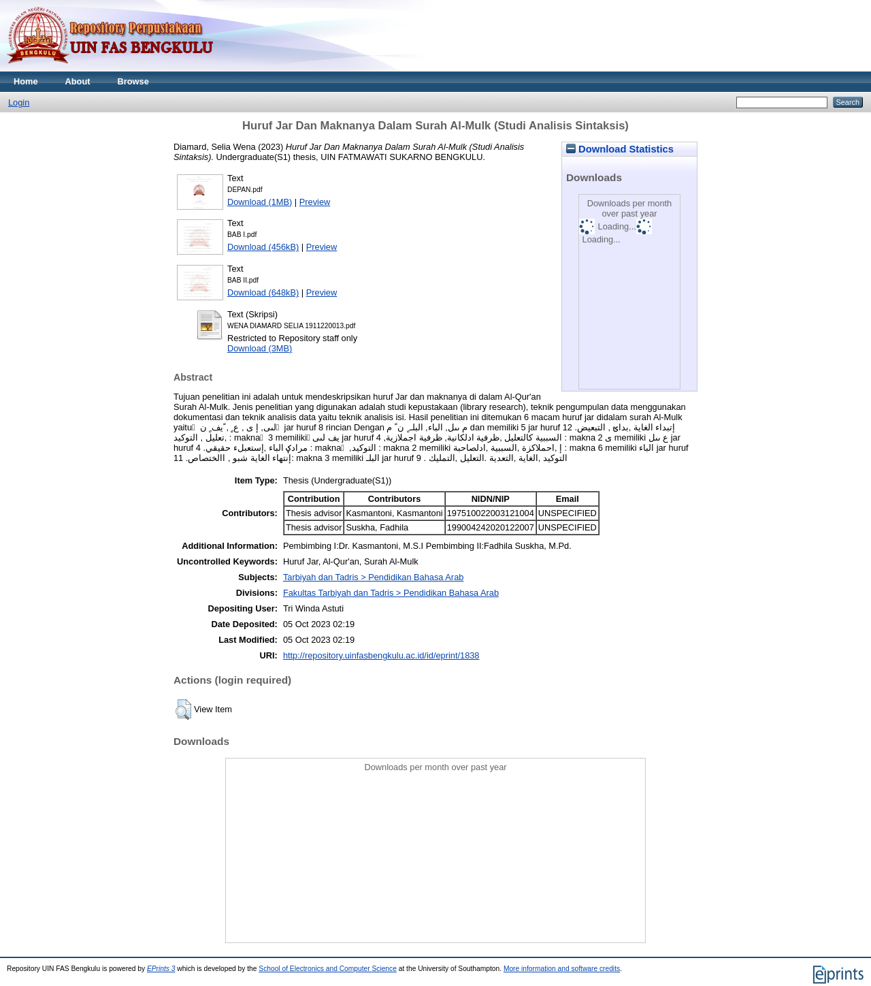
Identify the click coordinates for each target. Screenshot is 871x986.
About (78, 81)
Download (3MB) (259, 348)
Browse (133, 81)
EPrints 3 (161, 968)
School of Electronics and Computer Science (328, 968)
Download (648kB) (263, 292)
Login (18, 102)
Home (26, 81)
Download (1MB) (259, 202)
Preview (315, 202)
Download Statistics (620, 149)
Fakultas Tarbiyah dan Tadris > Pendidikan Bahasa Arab (391, 593)
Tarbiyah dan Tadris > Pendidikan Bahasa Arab (373, 577)
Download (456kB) (263, 247)
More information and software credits (562, 968)
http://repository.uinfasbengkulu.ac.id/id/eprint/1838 (381, 655)
